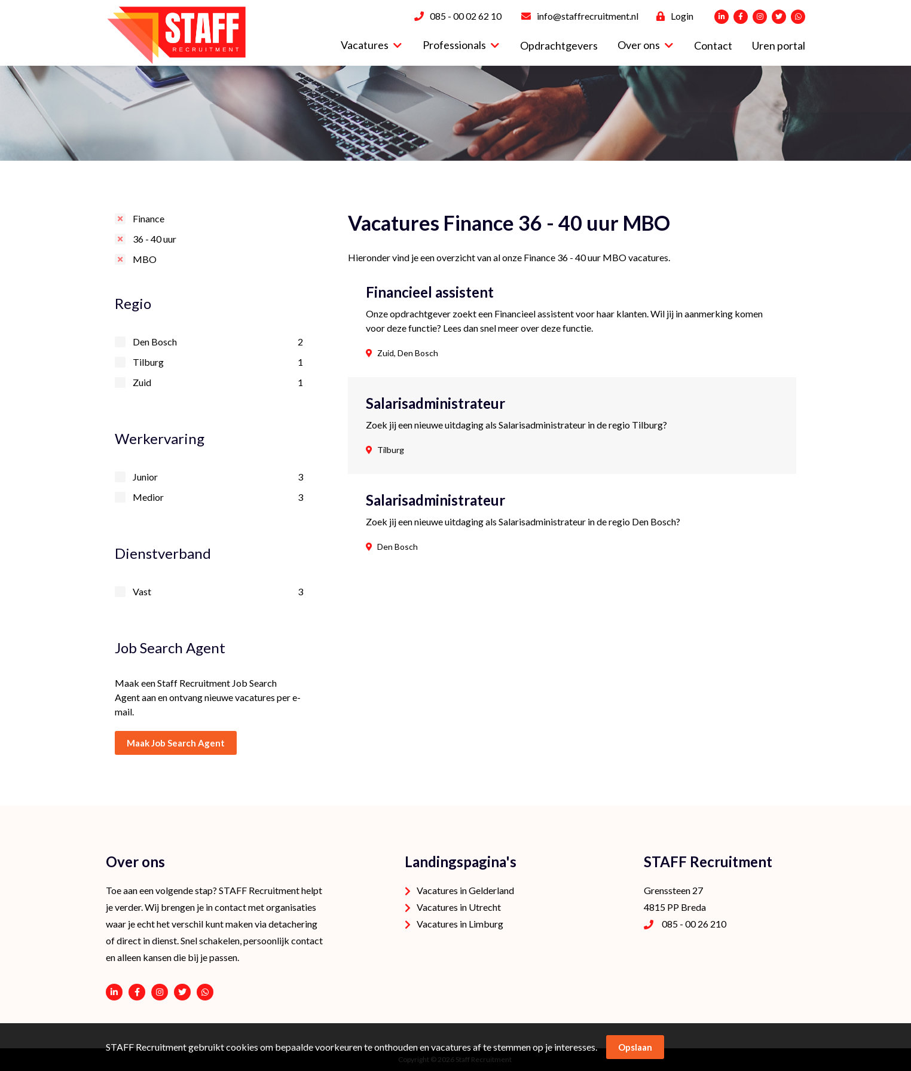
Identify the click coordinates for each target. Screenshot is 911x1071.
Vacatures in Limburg (460, 923)
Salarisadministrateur (435, 403)
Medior (218, 497)
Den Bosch (218, 342)
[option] (455, 113)
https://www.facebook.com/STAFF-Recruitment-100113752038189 (137, 992)
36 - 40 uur (154, 238)
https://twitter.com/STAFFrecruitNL (182, 992)
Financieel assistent (430, 292)
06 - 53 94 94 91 (205, 992)
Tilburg (218, 362)
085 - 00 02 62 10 (466, 16)
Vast (218, 592)
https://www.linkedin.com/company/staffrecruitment (114, 992)
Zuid (218, 382)
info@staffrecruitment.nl (587, 16)
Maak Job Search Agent (176, 743)
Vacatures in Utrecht (459, 907)
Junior (218, 477)
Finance (148, 218)
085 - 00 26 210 (694, 923)
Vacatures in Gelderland (465, 890)
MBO (145, 259)
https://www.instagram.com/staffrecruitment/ (159, 992)
